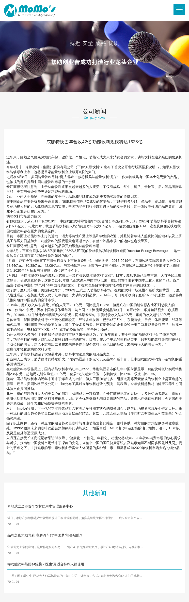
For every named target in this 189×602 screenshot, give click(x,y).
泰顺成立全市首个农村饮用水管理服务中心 (40, 506)
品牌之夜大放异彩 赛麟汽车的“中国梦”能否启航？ (45, 535)
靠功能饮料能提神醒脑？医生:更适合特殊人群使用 (45, 564)
